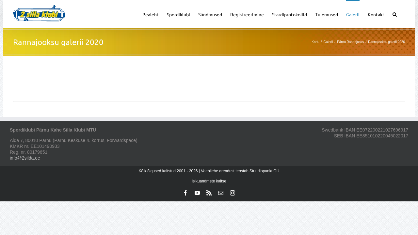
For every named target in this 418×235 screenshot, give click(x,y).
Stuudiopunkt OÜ (264, 171)
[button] (403, 14)
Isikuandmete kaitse (209, 181)
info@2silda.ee (25, 158)
